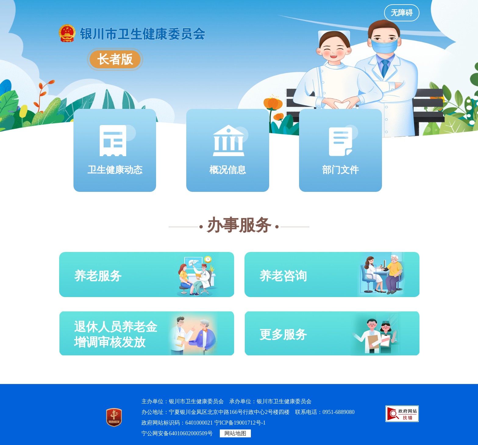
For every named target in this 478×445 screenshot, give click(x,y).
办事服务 (239, 225)
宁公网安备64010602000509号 (177, 433)
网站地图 (235, 433)
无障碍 (402, 13)
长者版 (115, 59)
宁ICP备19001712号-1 (240, 423)
